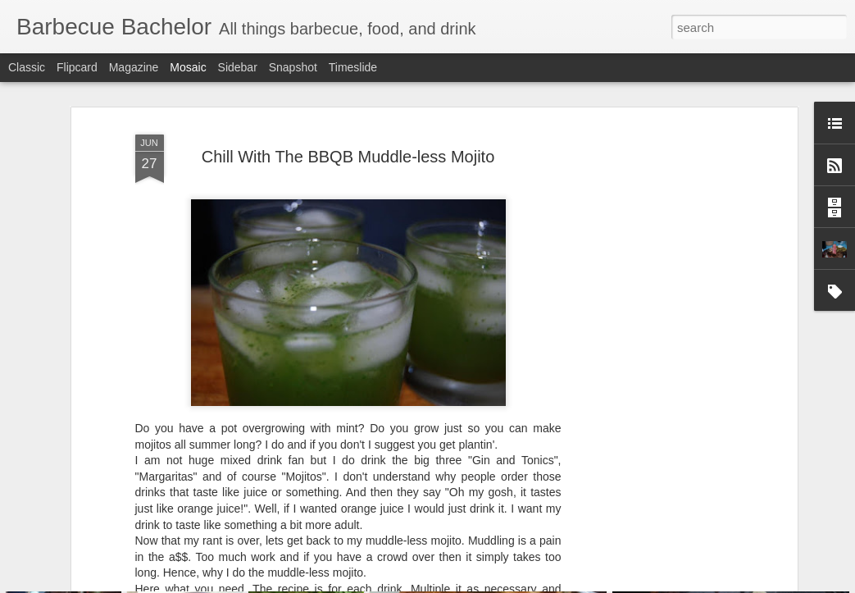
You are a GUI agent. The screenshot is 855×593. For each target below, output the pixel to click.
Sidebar (237, 67)
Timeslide (353, 67)
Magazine (134, 67)
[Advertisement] (652, 317)
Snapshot (293, 67)
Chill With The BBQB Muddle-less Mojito (348, 89)
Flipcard (77, 67)
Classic (26, 67)
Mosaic (188, 67)
